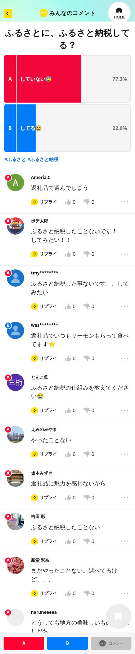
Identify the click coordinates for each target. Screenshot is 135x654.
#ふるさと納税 (42, 92)
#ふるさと (15, 92)
